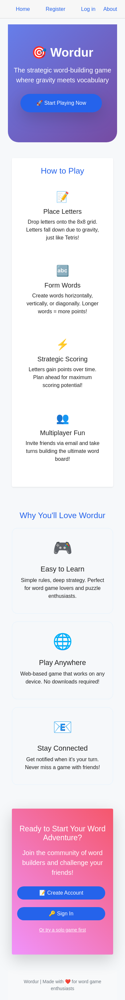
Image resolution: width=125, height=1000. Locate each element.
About (110, 9)
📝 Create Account (61, 893)
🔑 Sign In (61, 913)
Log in (88, 9)
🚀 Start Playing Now (61, 103)
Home (23, 9)
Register (55, 9)
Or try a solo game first (62, 929)
